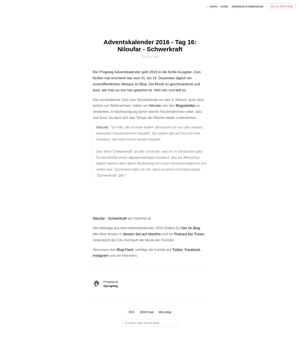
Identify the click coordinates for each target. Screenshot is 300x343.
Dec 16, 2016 (150, 56)
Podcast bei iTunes (189, 234)
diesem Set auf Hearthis (142, 234)
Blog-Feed (125, 250)
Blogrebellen (186, 106)
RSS (131, 312)
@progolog (110, 286)
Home (211, 6)
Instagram (101, 256)
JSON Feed (146, 312)
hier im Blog (190, 228)
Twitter (177, 250)
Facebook (192, 250)
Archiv (224, 6)
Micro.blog (165, 312)
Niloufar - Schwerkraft (110, 218)
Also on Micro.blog (281, 6)
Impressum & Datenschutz (247, 6)
